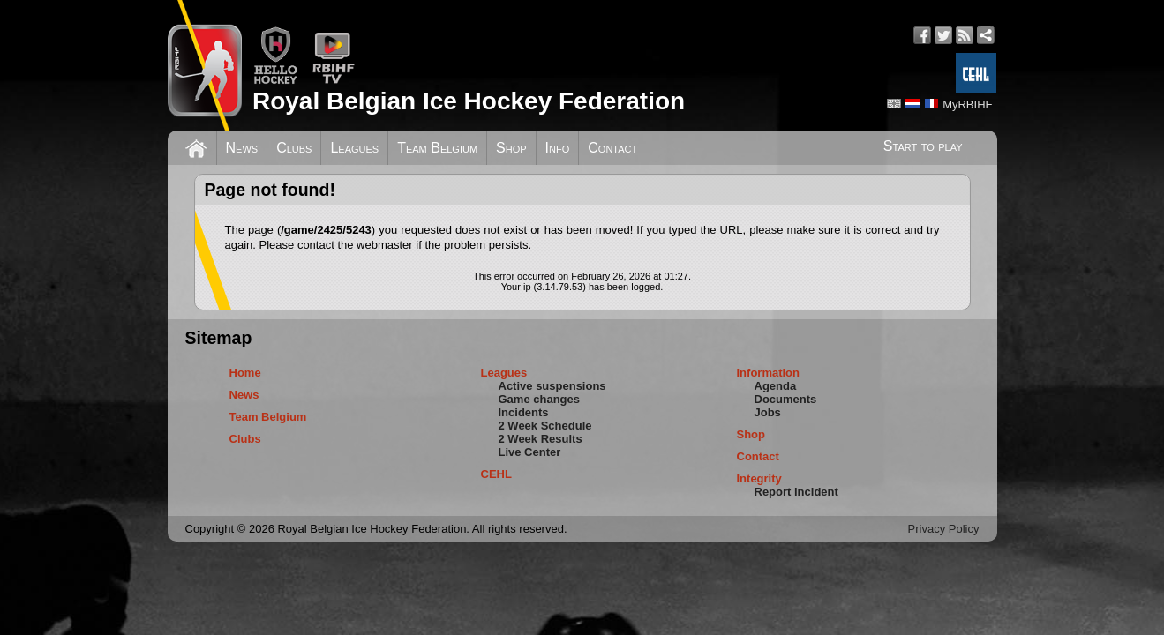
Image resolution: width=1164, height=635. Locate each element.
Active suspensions (552, 385)
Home (245, 372)
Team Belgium (437, 147)
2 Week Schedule (545, 425)
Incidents (524, 412)
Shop (511, 147)
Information (768, 372)
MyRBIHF (967, 104)
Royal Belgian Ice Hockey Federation (468, 101)
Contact (612, 147)
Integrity (759, 478)
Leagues (354, 147)
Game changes (540, 399)
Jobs (768, 412)
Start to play (923, 145)
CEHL (496, 474)
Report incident (796, 491)
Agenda (776, 385)
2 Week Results (540, 438)
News (242, 147)
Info (557, 147)
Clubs (294, 147)
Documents (786, 399)
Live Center (530, 452)
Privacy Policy (944, 528)
